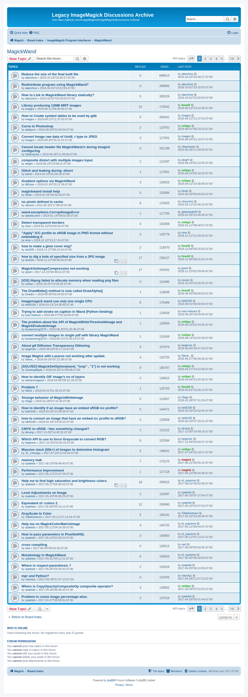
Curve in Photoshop (37, 126)
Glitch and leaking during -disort (47, 170)
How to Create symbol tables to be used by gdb (59, 116)
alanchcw (31, 77)
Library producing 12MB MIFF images (51, 105)
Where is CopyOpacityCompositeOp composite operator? (67, 586)
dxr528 (29, 249)
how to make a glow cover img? (47, 246)
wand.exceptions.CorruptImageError (51, 212)
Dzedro (29, 294)
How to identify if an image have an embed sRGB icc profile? (70, 408)
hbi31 (28, 390)
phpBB (111, 680)
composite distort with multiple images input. (57, 160)
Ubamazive (32, 154)
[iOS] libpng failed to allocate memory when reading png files (70, 280)
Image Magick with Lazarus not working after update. (63, 356)
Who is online (17, 628)
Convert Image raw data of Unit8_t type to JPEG (59, 136)
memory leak (32, 460)
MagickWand (21, 51)
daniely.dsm (32, 215)
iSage (28, 401)
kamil (28, 174)
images (29, 108)
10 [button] (232, 58)
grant (28, 271)
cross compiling (34, 545)
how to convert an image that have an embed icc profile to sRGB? (74, 418)
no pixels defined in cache (42, 202)
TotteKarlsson (33, 516)
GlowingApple (34, 369)
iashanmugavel (34, 380)
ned (27, 548)
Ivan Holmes (33, 315)
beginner (30, 349)
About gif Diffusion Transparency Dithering (56, 345)
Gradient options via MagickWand (48, 181)
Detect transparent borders (43, 222)
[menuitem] (34, 33)
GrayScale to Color (37, 513)
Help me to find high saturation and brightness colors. (64, 481)
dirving (29, 432)
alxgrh (29, 163)
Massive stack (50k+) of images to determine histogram (65, 449)
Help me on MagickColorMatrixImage (51, 524)
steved (29, 205)
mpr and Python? (35, 576)
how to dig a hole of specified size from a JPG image (63, 256)
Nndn (28, 194)
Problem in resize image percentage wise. (55, 597)
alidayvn (30, 129)
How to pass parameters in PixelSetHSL (53, 534)
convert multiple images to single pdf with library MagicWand (70, 335)
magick (186, 459)
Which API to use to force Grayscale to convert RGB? (64, 439)
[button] (191, 59)
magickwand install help (41, 191)
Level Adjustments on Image (44, 493)
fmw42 (186, 105)
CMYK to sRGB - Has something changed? (55, 429)
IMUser (29, 184)
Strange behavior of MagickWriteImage (52, 397)
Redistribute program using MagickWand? (55, 84)
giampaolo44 (190, 211)
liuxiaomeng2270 (35, 329)
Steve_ (29, 359)
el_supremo (189, 480)
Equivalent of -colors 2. (40, 503)
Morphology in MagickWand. (44, 555)
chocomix (187, 201)
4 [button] (216, 58)
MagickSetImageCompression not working (55, 268)
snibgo (186, 125)
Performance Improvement (43, 470)
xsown (29, 283)
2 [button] (205, 58)
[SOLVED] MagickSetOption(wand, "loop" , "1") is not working (71, 366)
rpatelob (30, 463)
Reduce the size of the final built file (50, 74)
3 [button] (211, 58)
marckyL (30, 579)
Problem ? (30, 387)
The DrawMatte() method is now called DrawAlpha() (62, 291)
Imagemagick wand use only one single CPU (57, 301)
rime (28, 226)
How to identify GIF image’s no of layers (53, 377)
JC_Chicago (33, 453)
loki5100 (30, 304)
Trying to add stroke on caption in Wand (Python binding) (67, 311)
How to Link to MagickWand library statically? (58, 95)
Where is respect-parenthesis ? (46, 565)
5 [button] (222, 58)
